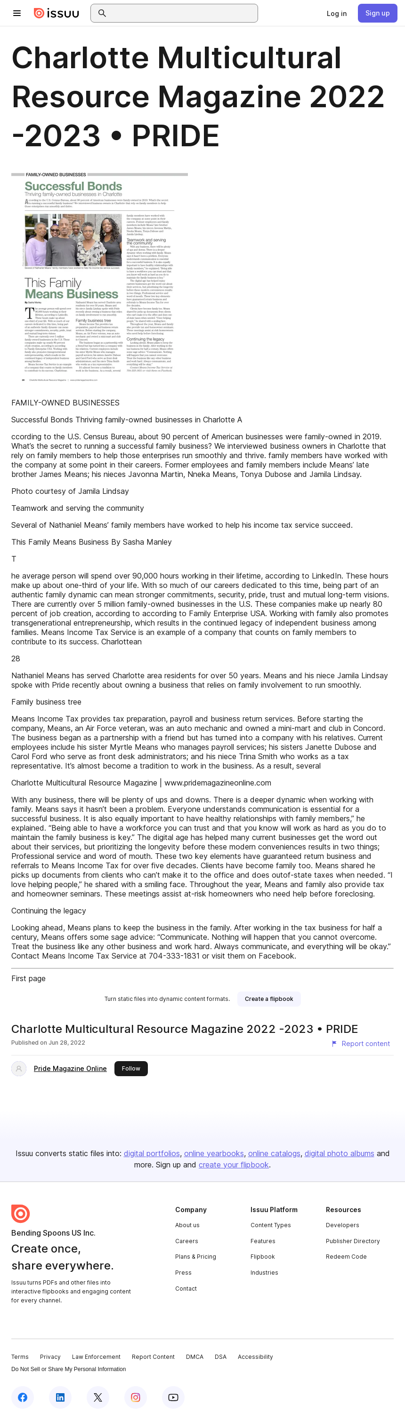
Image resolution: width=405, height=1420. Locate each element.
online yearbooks (214, 1153)
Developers (342, 1225)
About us (187, 1225)
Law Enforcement (96, 1356)
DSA (221, 1356)
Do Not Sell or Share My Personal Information (68, 1369)
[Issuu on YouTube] (173, 1397)
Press (183, 1272)
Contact (186, 1288)
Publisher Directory (353, 1241)
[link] (336, 13)
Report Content (153, 1356)
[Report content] (360, 1043)
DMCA (194, 1356)
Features (263, 1241)
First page (28, 978)
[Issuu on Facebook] (22, 1397)
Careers (186, 1241)
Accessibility (255, 1356)
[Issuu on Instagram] (135, 1397)
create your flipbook (234, 1164)
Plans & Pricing (195, 1256)
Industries (264, 1272)
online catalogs (274, 1153)
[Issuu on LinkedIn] (60, 1397)
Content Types (271, 1225)
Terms (20, 1356)
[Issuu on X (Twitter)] (98, 1397)
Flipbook (263, 1256)
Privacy (50, 1356)
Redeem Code (346, 1256)
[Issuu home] (56, 13)
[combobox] (183, 13)
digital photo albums (339, 1153)
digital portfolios (152, 1153)
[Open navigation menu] (17, 13)
